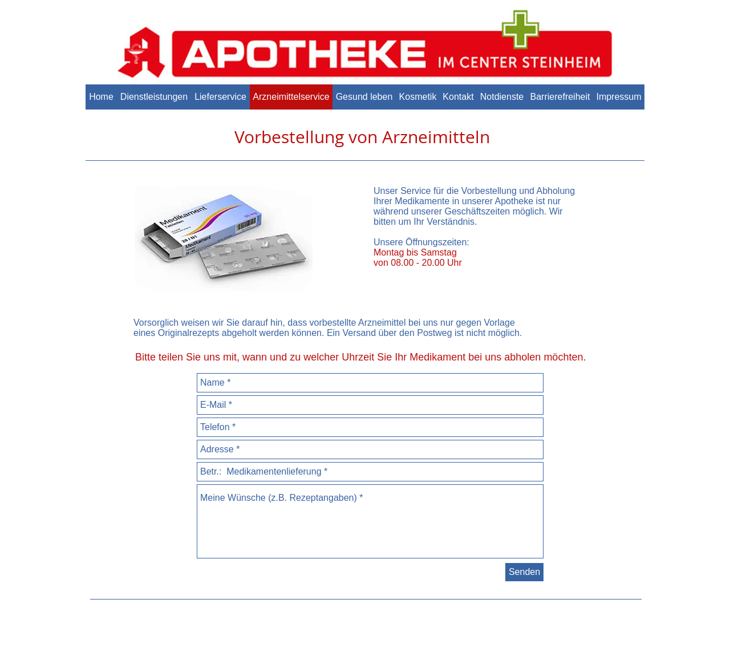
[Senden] (524, 572)
